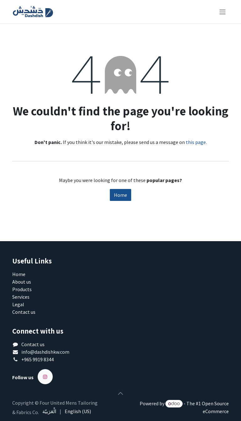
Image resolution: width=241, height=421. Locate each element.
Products (22, 289)
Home (120, 195)
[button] (120, 393)
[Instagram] (45, 376)
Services (20, 297)
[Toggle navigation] (222, 11)
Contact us (23, 312)
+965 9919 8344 (37, 359)
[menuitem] (49, 411)
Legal (18, 304)
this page (196, 142)
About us (21, 282)
